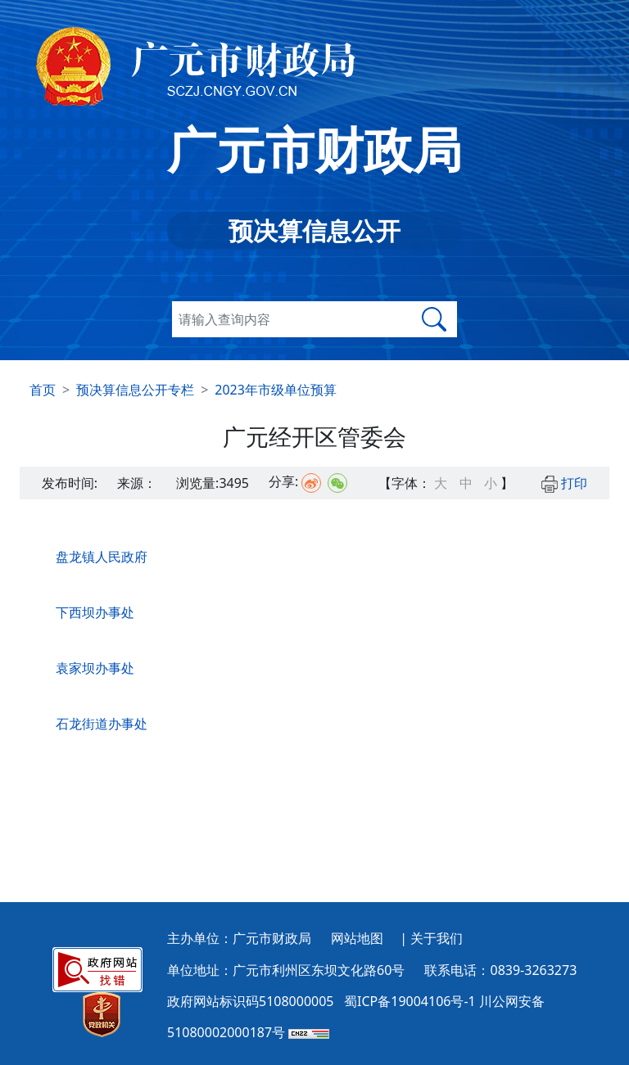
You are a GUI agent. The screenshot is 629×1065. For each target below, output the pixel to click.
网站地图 (357, 938)
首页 (42, 390)
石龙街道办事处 (101, 724)
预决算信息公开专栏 (135, 390)
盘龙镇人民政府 (101, 557)
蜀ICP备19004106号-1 (410, 1001)
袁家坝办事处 (95, 668)
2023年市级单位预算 (276, 390)
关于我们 (436, 938)
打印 (564, 483)
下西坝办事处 (95, 612)
